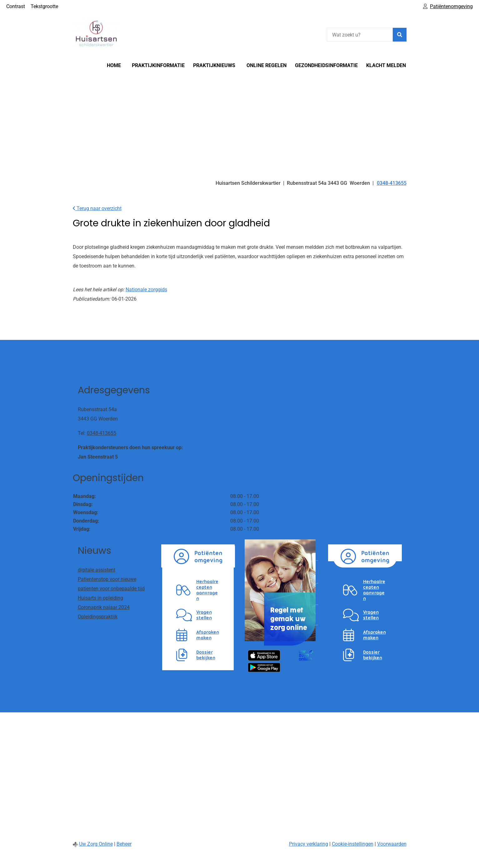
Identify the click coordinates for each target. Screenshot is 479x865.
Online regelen (267, 65)
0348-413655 (101, 433)
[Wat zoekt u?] (360, 35)
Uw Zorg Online (96, 844)
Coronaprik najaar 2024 (104, 607)
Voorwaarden (392, 844)
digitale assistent (96, 570)
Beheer (124, 844)
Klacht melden (386, 65)
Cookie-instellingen (352, 844)
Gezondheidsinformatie (326, 65)
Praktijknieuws (214, 65)
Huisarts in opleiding (100, 598)
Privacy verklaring (308, 844)
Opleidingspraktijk (97, 617)
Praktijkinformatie (158, 65)
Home (114, 65)
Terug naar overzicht (97, 208)
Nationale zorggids (146, 289)
